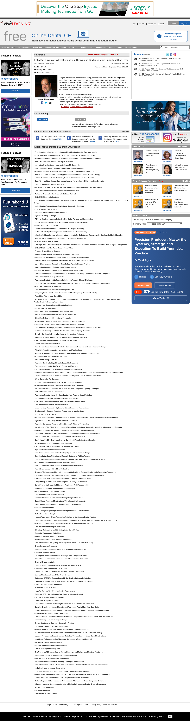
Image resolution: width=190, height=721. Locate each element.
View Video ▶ (42, 119)
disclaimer (65, 107)
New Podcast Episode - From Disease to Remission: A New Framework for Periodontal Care (160, 59)
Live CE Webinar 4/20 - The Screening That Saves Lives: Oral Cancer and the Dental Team (161, 69)
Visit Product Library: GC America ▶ (103, 55)
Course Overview (164, 285)
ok (170, 716)
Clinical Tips (73, 47)
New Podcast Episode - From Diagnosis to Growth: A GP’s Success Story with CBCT (159, 64)
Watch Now (16, 91)
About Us (142, 24)
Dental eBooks (86, 47)
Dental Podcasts (24, 47)
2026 (105, 67)
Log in (173, 23)
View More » (182, 146)
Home (134, 24)
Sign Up (184, 23)
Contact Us (152, 24)
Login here (96, 127)
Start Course (143, 285)
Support (161, 24)
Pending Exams (131, 47)
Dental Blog (37, 47)
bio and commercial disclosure (81, 107)
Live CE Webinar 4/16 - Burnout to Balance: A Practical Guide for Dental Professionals (162, 74)
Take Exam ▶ (80, 119)
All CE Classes (7, 47)
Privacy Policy (96, 705)
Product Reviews (115, 47)
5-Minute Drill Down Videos (55, 47)
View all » (125, 131)
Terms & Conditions (110, 705)
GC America (49, 73)
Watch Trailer (161, 298)
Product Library (101, 47)
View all (147, 54)
